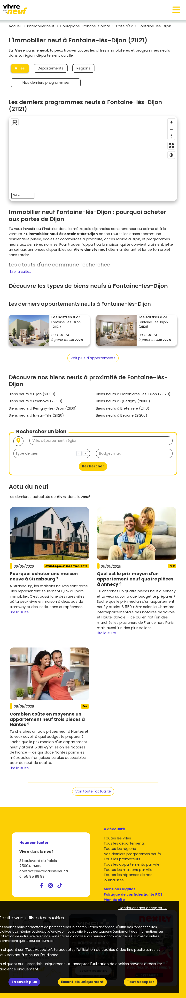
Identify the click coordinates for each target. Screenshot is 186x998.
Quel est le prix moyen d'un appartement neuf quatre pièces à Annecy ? (135, 579)
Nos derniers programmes (46, 82)
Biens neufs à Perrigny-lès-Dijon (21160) (43, 408)
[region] (93, 158)
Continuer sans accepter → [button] (142, 908)
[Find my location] (171, 155)
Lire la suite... (20, 271)
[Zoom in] (171, 122)
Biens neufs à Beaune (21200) (121, 415)
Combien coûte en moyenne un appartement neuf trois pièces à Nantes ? (47, 719)
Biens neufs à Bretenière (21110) (122, 408)
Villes (20, 68)
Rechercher (93, 466)
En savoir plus (24, 981)
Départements (50, 68)
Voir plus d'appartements (93, 358)
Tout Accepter (140, 981)
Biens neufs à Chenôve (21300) (35, 401)
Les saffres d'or (65, 317)
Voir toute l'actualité (93, 791)
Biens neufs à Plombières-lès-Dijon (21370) (133, 394)
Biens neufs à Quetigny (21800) (123, 401)
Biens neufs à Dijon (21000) (32, 394)
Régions (83, 68)
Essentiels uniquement (82, 981)
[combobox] (51, 453)
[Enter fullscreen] (171, 145)
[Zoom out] (171, 129)
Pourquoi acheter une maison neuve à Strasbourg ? (44, 576)
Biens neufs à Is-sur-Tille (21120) (36, 415)
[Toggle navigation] (176, 10)
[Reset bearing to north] (171, 136)
